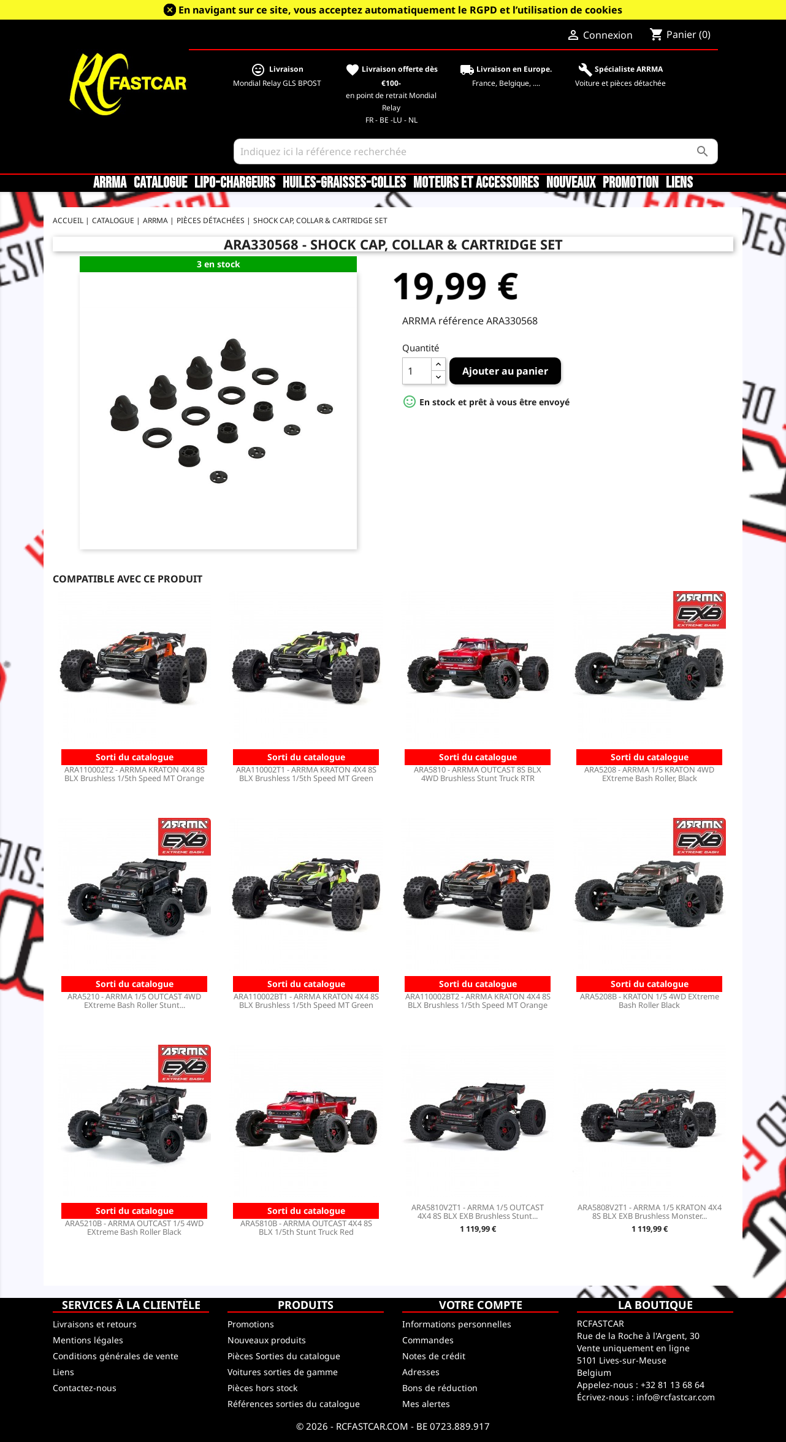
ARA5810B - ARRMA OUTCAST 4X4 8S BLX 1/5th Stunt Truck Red (306, 1227)
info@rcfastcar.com (675, 1397)
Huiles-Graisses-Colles (344, 183)
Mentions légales (88, 1340)
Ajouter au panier (505, 371)
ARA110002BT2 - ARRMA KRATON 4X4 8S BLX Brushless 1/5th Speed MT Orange (478, 1000)
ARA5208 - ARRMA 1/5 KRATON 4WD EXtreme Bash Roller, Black (649, 773)
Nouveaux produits (266, 1340)
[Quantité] (417, 370)
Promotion (630, 183)
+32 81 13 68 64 (672, 1384)
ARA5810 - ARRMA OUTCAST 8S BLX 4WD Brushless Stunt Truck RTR (477, 773)
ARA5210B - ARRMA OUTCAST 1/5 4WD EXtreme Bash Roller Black (134, 1227)
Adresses (421, 1372)
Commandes (428, 1340)
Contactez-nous (84, 1388)
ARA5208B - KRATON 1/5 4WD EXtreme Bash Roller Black (649, 1000)
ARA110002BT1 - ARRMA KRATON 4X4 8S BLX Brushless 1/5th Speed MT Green (306, 1000)
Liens (679, 183)
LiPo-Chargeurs (234, 183)
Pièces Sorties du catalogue (283, 1356)
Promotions (250, 1324)
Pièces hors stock (262, 1388)
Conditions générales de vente (115, 1356)
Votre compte (480, 1304)
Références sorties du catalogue (293, 1404)
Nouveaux (570, 183)
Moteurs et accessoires (476, 183)
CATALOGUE (160, 183)
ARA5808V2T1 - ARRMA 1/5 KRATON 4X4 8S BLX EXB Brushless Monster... (650, 1211)
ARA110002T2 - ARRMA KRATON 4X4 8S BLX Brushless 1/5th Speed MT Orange (134, 773)
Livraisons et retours (95, 1324)
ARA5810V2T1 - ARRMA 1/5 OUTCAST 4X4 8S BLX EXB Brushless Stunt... (477, 1211)
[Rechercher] (476, 151)
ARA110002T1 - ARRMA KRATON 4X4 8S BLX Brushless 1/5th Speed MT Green (306, 773)
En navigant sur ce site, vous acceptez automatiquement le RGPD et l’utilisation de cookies (400, 10)
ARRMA (109, 183)
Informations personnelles (456, 1324)
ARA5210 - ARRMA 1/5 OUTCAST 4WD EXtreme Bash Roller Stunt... (134, 1000)
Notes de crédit (433, 1356)
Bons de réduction (440, 1388)
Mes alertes (426, 1404)
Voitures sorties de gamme (282, 1372)
